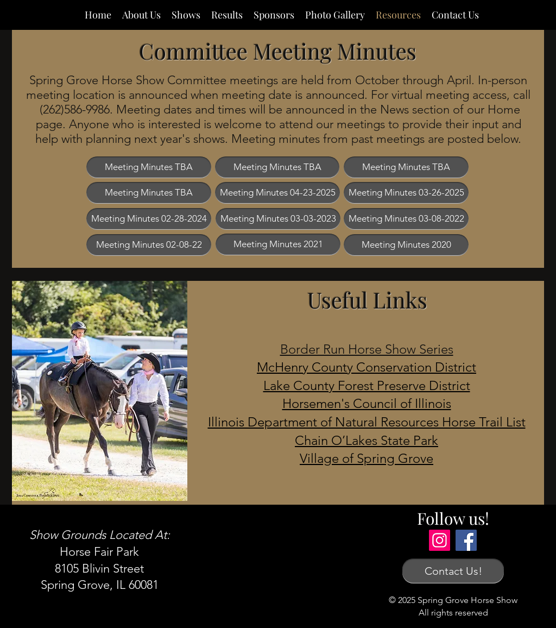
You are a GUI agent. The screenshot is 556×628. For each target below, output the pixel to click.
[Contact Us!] (453, 570)
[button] (148, 167)
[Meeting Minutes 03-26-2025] (406, 193)
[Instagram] (439, 540)
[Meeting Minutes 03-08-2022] (406, 219)
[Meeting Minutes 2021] (278, 244)
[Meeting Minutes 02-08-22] (148, 245)
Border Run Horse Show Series (366, 349)
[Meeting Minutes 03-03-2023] (278, 219)
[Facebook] (466, 540)
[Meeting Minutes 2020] (406, 245)
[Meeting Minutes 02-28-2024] (148, 219)
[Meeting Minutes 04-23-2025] (277, 193)
